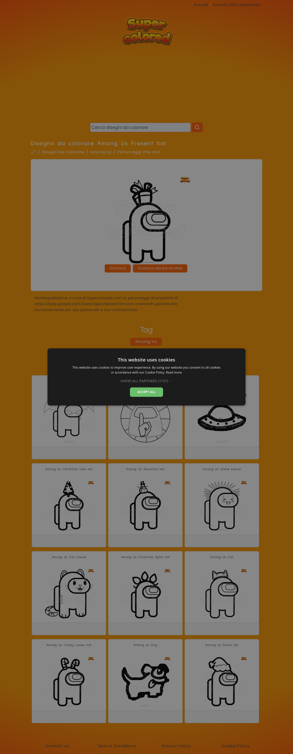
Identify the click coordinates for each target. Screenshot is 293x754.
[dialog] (146, 376)
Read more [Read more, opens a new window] (174, 373)
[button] (147, 381)
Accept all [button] (146, 392)
